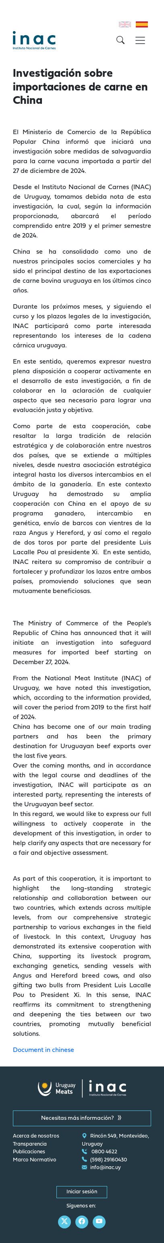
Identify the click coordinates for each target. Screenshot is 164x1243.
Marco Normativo (34, 1160)
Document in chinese (43, 1050)
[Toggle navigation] (140, 40)
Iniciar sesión (81, 1192)
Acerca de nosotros (36, 1136)
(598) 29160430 (104, 1160)
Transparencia (30, 1144)
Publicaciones (29, 1152)
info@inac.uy (101, 1167)
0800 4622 (99, 1152)
